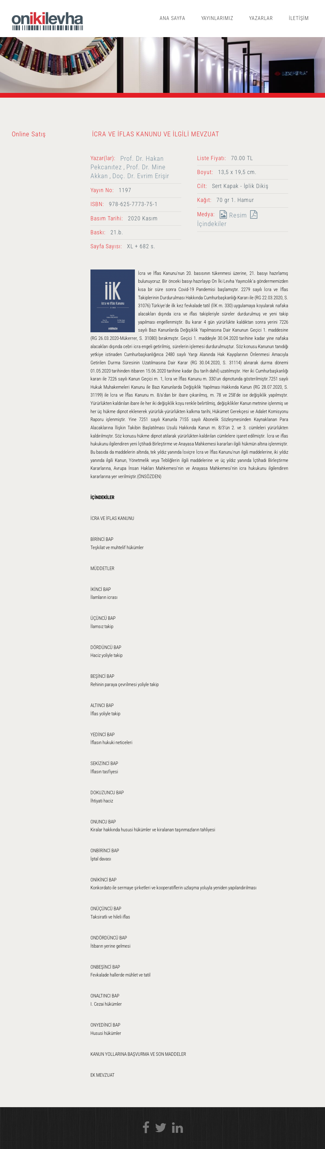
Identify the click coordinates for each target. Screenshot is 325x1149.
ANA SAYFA (172, 18)
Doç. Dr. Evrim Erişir (140, 176)
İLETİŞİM (299, 18)
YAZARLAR (261, 18)
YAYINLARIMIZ (217, 18)
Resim (231, 215)
